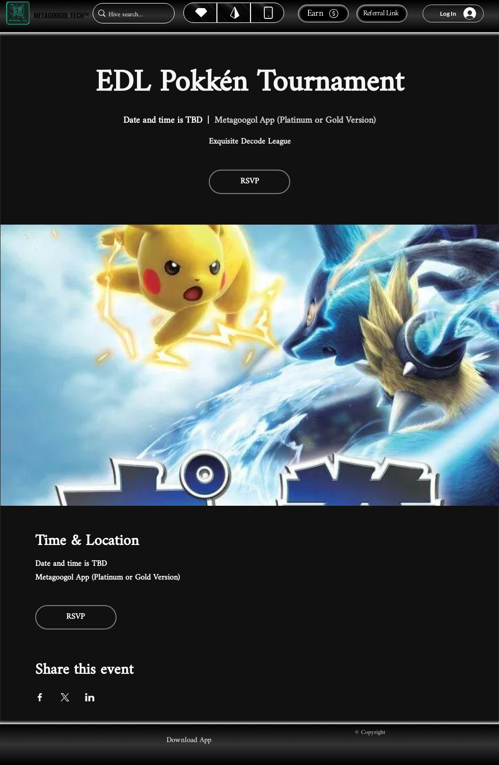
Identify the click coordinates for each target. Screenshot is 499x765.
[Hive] (200, 13)
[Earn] (323, 13)
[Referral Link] (381, 13)
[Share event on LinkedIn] (90, 697)
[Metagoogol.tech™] (18, 13)
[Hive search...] (130, 14)
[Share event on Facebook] (40, 697)
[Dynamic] (267, 13)
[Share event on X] (65, 697)
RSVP (249, 181)
